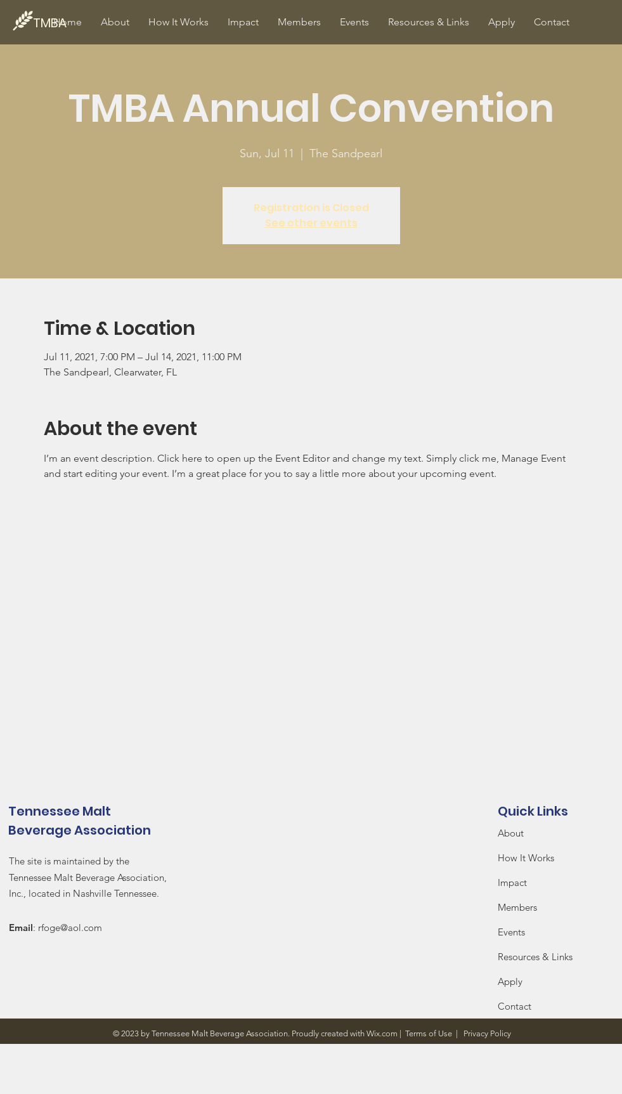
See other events (311, 223)
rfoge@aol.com (70, 927)
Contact (514, 1006)
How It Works (527, 858)
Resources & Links (535, 957)
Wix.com (382, 1033)
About (511, 833)
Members (517, 907)
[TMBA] (76, 22)
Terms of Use (428, 1033)
